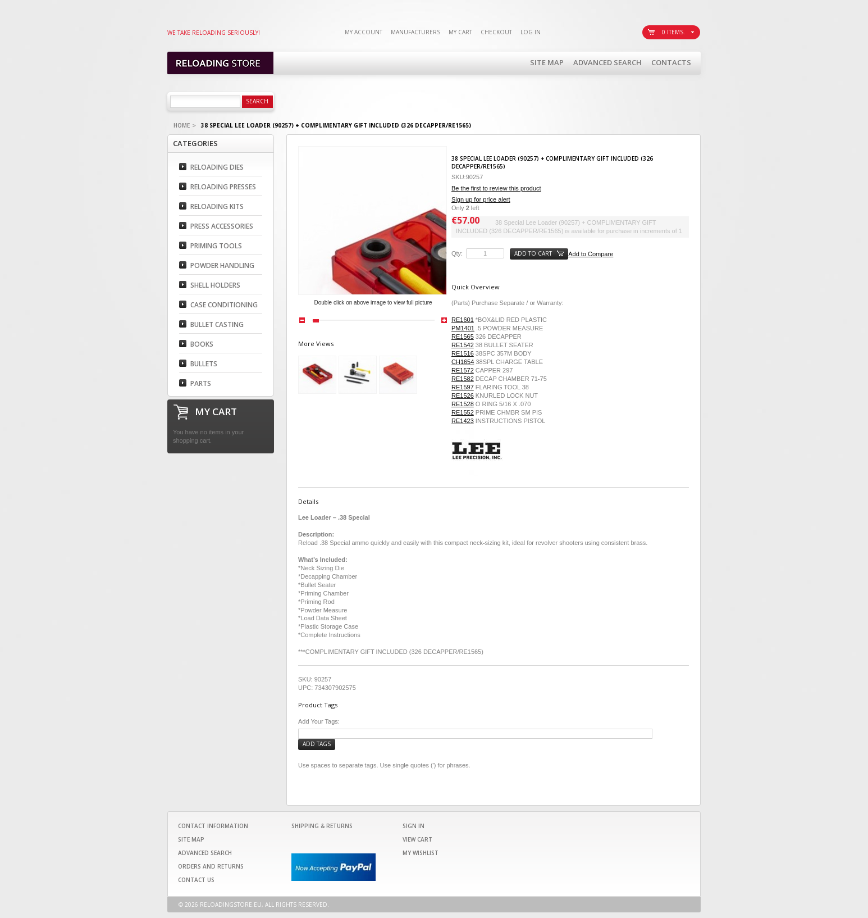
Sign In (413, 826)
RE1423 (462, 420)
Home (181, 125)
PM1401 (462, 328)
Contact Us (196, 880)
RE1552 (462, 412)
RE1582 (462, 378)
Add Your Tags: (319, 721)
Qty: (457, 253)
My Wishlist (420, 853)
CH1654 (462, 361)
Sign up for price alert (480, 199)
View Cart (417, 839)
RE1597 (462, 387)
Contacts (671, 62)
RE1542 (462, 345)
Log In (530, 32)
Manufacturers (415, 32)
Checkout (496, 32)
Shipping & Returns (322, 826)
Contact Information (213, 826)
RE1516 (462, 353)
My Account (363, 32)
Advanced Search (607, 62)
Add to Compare (590, 254)
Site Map (547, 62)
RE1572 (462, 370)
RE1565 (462, 336)
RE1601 (462, 319)
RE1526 (462, 395)
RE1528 (462, 404)
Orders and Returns (211, 866)
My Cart (460, 32)
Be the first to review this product (496, 188)
